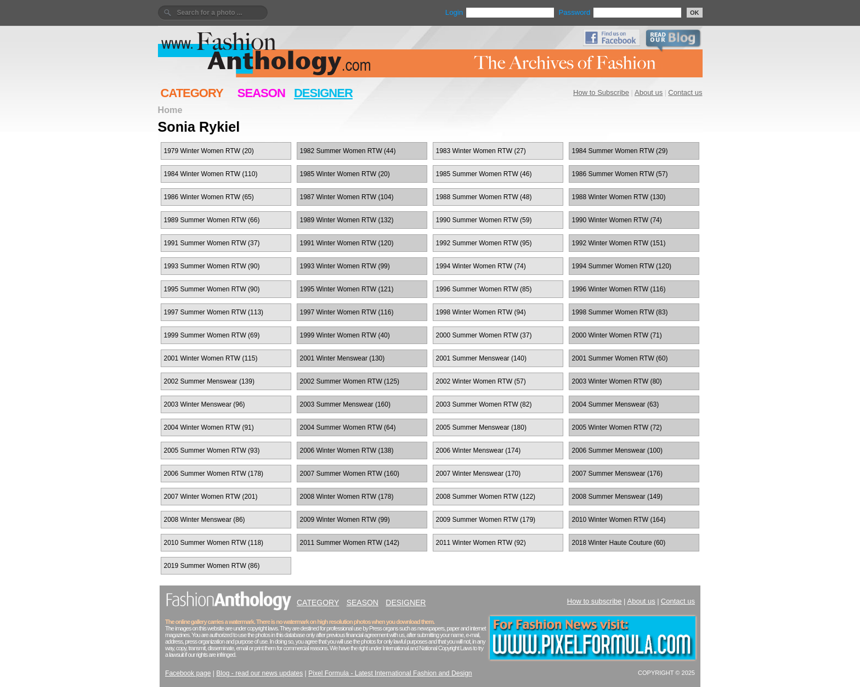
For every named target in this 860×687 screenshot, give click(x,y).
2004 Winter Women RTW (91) (209, 427)
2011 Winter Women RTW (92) (481, 543)
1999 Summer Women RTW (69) (212, 335)
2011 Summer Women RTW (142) (350, 543)
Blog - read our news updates (259, 673)
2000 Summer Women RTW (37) (484, 335)
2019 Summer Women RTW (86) (212, 566)
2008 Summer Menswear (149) (617, 496)
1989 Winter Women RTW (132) (347, 220)
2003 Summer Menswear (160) (345, 404)
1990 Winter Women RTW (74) (617, 220)
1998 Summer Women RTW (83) (620, 312)
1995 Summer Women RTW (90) (212, 289)
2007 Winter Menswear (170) (478, 473)
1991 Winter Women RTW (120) (347, 243)
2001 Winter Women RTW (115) (211, 358)
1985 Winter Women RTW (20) (345, 174)
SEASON (261, 93)
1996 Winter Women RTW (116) (619, 289)
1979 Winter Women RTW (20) (209, 151)
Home (170, 110)
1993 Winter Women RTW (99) (345, 266)
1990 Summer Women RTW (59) (484, 220)
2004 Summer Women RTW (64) (348, 427)
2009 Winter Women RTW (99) (345, 519)
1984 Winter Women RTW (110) (211, 174)
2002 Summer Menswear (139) (209, 381)
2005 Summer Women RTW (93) (212, 450)
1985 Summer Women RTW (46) (484, 174)
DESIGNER (323, 93)
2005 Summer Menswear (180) (481, 427)
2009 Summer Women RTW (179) (486, 519)
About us (649, 92)
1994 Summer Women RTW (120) (622, 266)
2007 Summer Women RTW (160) (350, 473)
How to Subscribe (601, 92)
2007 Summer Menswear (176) (617, 473)
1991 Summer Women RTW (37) (212, 243)
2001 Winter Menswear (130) (342, 358)
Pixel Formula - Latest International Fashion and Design (390, 673)
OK (694, 12)
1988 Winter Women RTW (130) (619, 197)
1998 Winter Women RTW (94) (481, 312)
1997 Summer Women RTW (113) (214, 312)
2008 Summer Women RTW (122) (486, 496)
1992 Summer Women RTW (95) (484, 243)
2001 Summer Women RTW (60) (620, 358)
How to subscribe (594, 601)
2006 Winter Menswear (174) (478, 450)
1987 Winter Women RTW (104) (347, 197)
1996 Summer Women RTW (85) (484, 289)
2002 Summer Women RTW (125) (350, 381)
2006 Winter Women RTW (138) (347, 450)
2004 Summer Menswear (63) (615, 404)
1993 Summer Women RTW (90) (212, 266)
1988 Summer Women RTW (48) (484, 197)
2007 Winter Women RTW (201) (211, 496)
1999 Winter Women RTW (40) (345, 335)
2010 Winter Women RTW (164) (619, 519)
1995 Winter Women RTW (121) (347, 289)
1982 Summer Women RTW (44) (348, 151)
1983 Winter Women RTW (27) (481, 151)
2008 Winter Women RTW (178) (347, 496)
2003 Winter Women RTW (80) (617, 381)
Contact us (685, 92)
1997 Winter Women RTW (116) (347, 312)
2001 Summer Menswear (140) (481, 358)
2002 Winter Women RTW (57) (481, 381)
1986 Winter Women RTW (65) (209, 197)
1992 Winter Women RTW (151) (619, 243)
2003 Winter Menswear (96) (204, 404)
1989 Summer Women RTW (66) (212, 220)
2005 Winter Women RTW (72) (617, 427)
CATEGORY (192, 93)
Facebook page (188, 673)
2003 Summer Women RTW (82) (484, 404)
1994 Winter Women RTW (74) (481, 266)
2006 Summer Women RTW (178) (214, 473)
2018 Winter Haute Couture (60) (619, 543)
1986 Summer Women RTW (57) (620, 174)
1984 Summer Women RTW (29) (620, 151)
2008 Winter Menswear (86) (204, 519)
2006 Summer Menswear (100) (617, 450)
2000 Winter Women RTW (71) (617, 335)
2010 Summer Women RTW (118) (214, 543)
